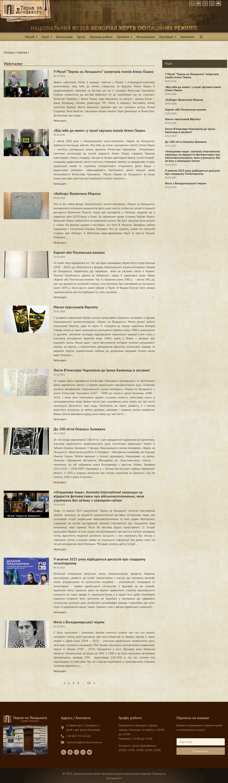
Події (47, 37)
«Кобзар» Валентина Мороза (77, 193)
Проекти (125, 37)
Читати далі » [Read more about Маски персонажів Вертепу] (60, 360)
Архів (81, 37)
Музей (32, 37)
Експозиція (64, 37)
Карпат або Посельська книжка (79, 252)
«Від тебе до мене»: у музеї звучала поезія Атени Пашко (99, 130)
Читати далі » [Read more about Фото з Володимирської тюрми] (60, 671)
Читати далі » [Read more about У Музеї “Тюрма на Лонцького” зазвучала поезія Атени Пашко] (60, 120)
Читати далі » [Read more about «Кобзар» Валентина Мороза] (60, 242)
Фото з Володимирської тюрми (79, 622)
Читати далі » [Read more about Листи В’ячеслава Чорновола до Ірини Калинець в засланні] (60, 419)
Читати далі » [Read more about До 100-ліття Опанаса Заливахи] (60, 482)
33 (89, 683)
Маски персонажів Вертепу (76, 307)
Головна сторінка (16, 52)
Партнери (168, 37)
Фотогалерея (145, 37)
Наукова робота (101, 37)
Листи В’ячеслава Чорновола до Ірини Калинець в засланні (102, 370)
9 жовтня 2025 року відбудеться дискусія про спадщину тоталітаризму (100, 561)
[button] (201, 36)
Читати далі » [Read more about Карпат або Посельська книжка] (60, 297)
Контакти (187, 37)
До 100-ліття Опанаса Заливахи (79, 429)
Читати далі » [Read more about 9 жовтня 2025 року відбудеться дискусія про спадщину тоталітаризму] (60, 612)
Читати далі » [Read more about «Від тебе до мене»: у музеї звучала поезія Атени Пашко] (60, 183)
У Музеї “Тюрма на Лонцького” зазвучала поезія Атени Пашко (104, 71)
